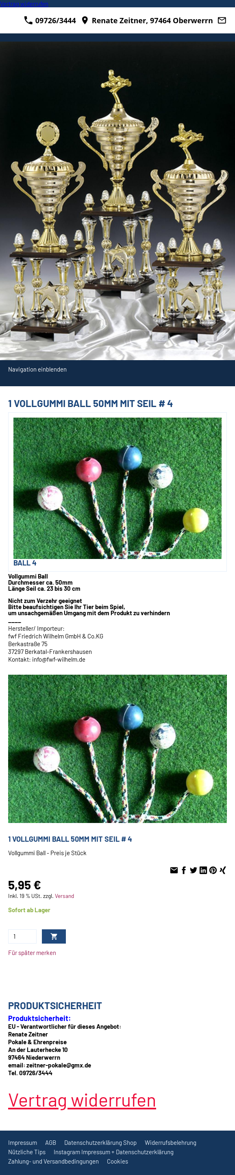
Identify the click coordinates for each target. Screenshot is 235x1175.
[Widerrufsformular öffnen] (24, 3)
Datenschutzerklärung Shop (100, 1142)
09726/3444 (50, 20)
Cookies (117, 1161)
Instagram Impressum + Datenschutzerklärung (114, 1151)
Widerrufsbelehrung (170, 1142)
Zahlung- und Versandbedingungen (53, 1161)
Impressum (22, 1142)
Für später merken (32, 952)
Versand (64, 895)
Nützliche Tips (27, 1151)
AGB (50, 1142)
